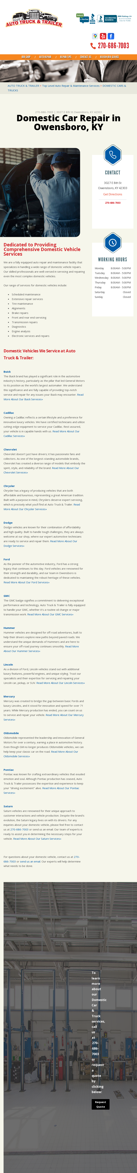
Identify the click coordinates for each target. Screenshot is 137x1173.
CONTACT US (85, 57)
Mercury (9, 696)
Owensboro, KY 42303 (88, 112)
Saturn (8, 806)
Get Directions (112, 194)
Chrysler (9, 486)
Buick (7, 371)
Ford (7, 559)
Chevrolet (10, 449)
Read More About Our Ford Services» (27, 582)
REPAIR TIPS (65, 57)
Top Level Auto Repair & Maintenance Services (71, 85)
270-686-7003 (113, 45)
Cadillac (9, 413)
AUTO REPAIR (45, 57)
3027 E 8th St (64, 112)
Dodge (8, 522)
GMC (7, 596)
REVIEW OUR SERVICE (109, 57)
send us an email (30, 861)
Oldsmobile (11, 733)
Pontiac (9, 769)
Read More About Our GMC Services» (50, 614)
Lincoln (8, 664)
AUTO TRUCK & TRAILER (23, 85)
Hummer (9, 628)
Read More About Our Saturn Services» (37, 838)
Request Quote (100, 1104)
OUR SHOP (26, 57)
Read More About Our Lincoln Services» (60, 683)
